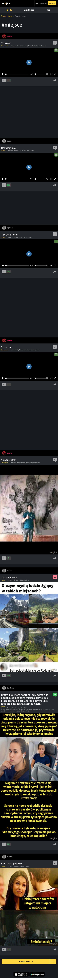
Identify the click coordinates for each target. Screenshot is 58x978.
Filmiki (3, 150)
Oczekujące (29, 10)
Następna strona (26, 962)
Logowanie (43, 3)
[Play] (3, 74)
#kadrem (43, 46)
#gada (19, 462)
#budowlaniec (23, 237)
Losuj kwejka (54, 962)
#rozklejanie (30, 150)
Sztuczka (6, 347)
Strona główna (6, 16)
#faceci (27, 866)
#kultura (21, 866)
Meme (3, 706)
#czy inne (23, 350)
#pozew (17, 708)
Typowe (5, 43)
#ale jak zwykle (28, 46)
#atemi (23, 462)
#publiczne (23, 150)
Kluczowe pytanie (11, 863)
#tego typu (36, 350)
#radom (26, 580)
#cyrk (18, 350)
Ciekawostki (4, 46)
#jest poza (37, 46)
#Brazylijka (23, 708)
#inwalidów (20, 46)
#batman (11, 150)
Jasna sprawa (9, 577)
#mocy (30, 237)
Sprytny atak (8, 459)
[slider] (17, 74)
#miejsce (13, 46)
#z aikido (37, 462)
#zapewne (30, 350)
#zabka (16, 237)
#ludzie (16, 580)
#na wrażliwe (30, 462)
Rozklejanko (8, 147)
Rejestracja (52, 3)
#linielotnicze (11, 708)
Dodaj (9, 10)
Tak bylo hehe (9, 234)
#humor (10, 580)
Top (48, 10)
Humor (3, 580)
